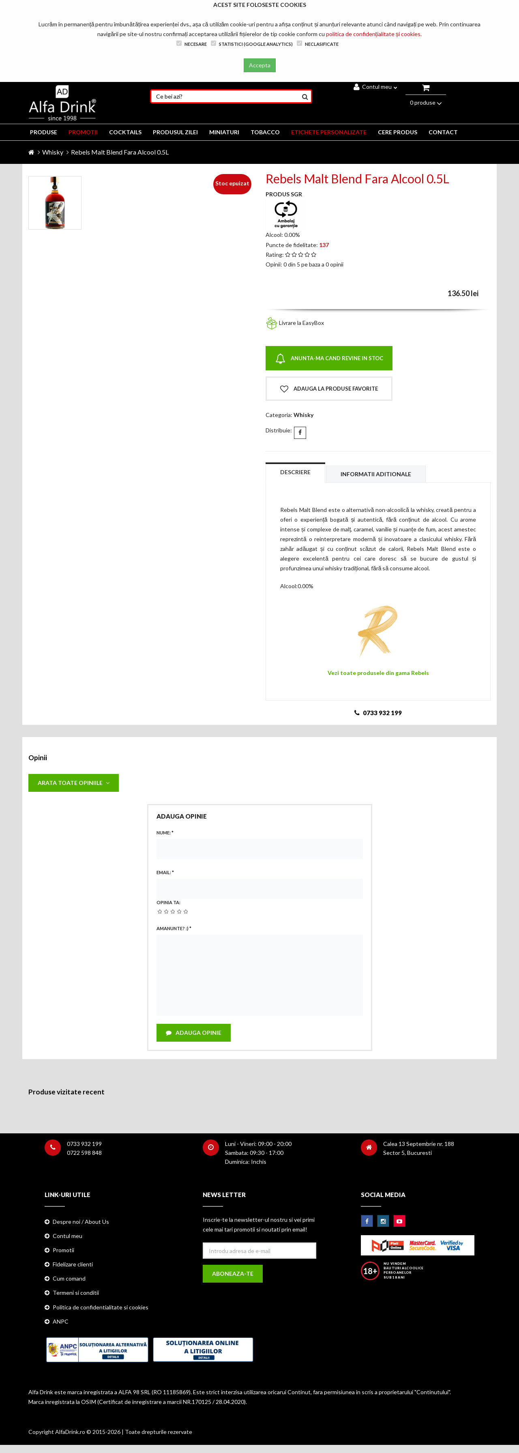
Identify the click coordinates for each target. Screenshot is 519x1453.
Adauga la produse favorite (329, 389)
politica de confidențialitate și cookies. (374, 33)
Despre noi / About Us (81, 1221)
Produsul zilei (175, 132)
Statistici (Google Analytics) (252, 44)
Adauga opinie (193, 1032)
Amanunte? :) (174, 928)
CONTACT (443, 132)
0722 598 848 (84, 1152)
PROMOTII (83, 132)
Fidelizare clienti (73, 1264)
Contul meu (375, 86)
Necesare (191, 44)
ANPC (61, 1321)
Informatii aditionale (376, 474)
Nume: (165, 832)
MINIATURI (224, 132)
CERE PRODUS (397, 132)
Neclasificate (318, 44)
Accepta (259, 65)
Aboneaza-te (232, 1273)
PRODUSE (43, 132)
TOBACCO (265, 132)
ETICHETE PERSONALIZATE (329, 132)
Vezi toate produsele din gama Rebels (378, 672)
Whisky (52, 152)
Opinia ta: (168, 902)
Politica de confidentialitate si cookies (100, 1307)
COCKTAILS (125, 132)
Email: (165, 872)
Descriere (295, 472)
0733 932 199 (84, 1143)
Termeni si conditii (76, 1292)
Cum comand (69, 1278)
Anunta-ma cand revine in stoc (329, 359)
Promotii (63, 1250)
